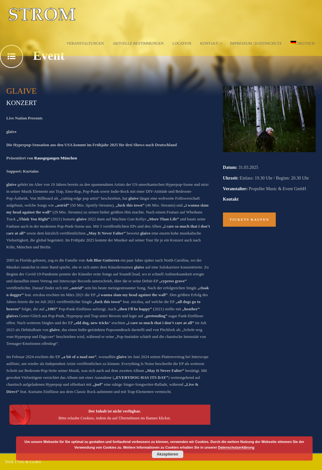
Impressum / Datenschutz (256, 43)
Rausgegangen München (55, 158)
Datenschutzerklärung (236, 447)
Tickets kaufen (249, 219)
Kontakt (209, 43)
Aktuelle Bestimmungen (138, 43)
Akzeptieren (167, 454)
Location (181, 43)
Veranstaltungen (85, 43)
